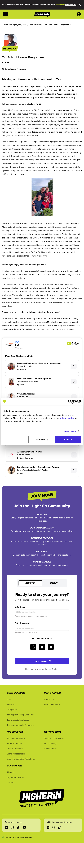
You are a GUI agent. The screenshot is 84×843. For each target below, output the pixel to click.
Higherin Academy (15, 777)
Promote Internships (16, 738)
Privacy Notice (52, 669)
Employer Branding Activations (21, 758)
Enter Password (22, 623)
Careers (10, 782)
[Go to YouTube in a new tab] (24, 827)
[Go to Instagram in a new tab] (12, 827)
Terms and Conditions (54, 738)
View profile (21, 348)
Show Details (70, 431)
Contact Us (49, 699)
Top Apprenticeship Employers (20, 714)
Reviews (11, 704)
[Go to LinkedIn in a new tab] (6, 827)
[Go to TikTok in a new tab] (18, 827)
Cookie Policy (50, 748)
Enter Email (20, 606)
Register (30, 583)
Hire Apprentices (14, 743)
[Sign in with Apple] (51, 647)
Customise (41, 439)
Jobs (9, 699)
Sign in (54, 583)
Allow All (68, 439)
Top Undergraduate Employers (20, 725)
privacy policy (67, 418)
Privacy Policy (50, 743)
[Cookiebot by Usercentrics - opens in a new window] (70, 402)
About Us (11, 772)
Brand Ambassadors (16, 753)
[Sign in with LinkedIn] (42, 647)
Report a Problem (52, 704)
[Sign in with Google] (33, 647)
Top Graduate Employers (18, 719)
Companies (12, 709)
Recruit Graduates (15, 748)
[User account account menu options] (79, 14)
